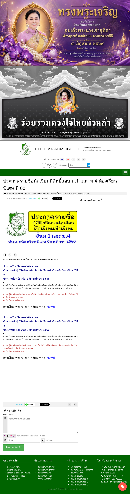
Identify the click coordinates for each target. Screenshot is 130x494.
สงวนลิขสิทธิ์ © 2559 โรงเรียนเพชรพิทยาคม (65, 489)
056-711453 (118, 475)
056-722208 (117, 478)
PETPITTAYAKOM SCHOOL (56, 149)
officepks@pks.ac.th (118, 481)
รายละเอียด (8, 414)
